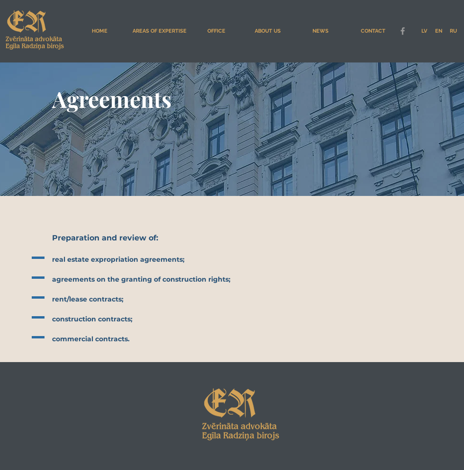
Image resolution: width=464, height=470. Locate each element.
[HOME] (99, 31)
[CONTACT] (373, 31)
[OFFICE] (216, 31)
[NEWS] (320, 31)
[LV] (424, 31)
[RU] (453, 31)
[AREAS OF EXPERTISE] (159, 31)
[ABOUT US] (267, 31)
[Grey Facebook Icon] (403, 31)
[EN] (438, 31)
